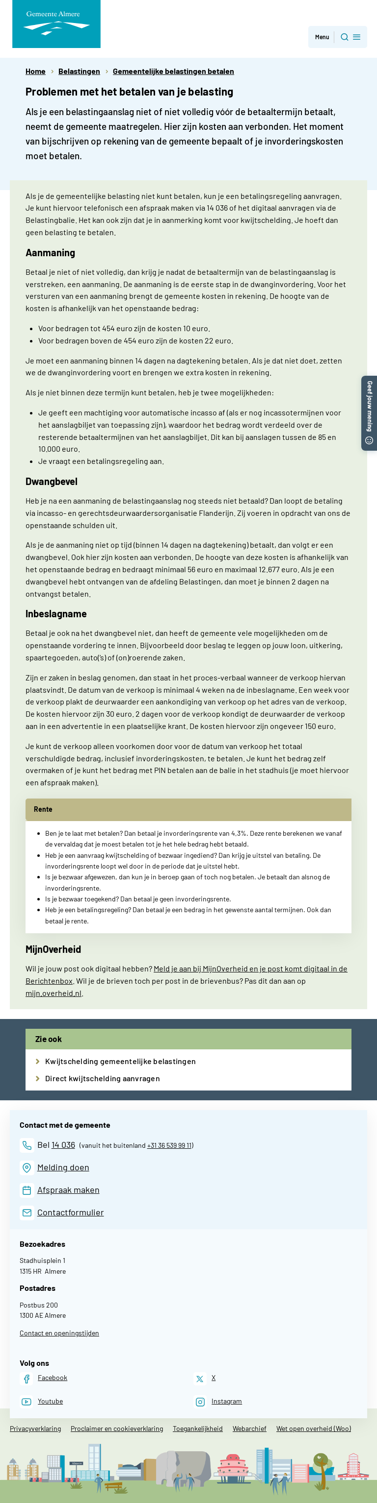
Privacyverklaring (35, 1428)
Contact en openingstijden (59, 1333)
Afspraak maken (68, 1189)
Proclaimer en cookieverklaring (117, 1428)
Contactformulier (70, 1212)
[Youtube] (41, 1401)
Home (36, 70)
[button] (369, 380)
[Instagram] (217, 1401)
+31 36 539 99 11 (169, 1145)
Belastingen (79, 70)
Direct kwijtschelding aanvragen (102, 1078)
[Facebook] (43, 1378)
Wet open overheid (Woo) (313, 1428)
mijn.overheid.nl (53, 992)
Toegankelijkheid (198, 1428)
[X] (204, 1378)
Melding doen (63, 1167)
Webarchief (250, 1428)
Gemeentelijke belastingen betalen (173, 70)
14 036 (63, 1144)
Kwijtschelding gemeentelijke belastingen (120, 1061)
